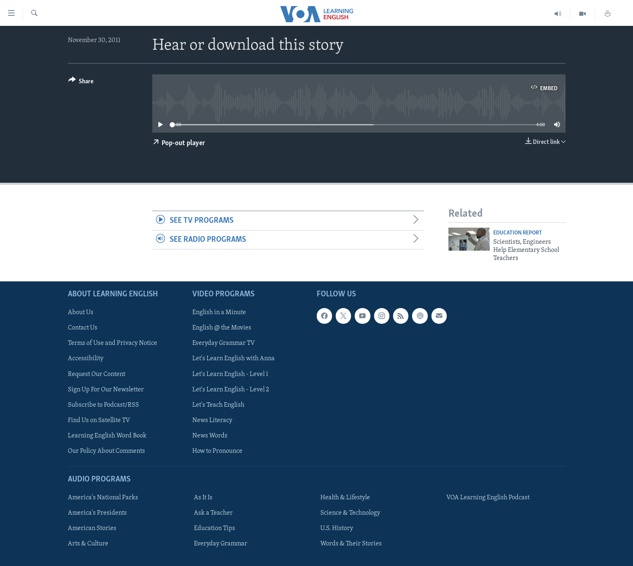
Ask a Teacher (213, 513)
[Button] (81, 82)
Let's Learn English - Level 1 (230, 374)
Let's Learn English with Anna (233, 358)
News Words (209, 435)
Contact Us (82, 328)
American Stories (92, 528)
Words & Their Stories (351, 544)
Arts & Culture (88, 544)
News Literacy (212, 420)
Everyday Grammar (220, 544)
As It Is (203, 497)
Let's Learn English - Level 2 (230, 389)
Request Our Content (96, 374)
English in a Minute (219, 312)
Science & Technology (350, 513)
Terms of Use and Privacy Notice (112, 343)
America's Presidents (97, 513)
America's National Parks (103, 497)
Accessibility (85, 358)
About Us (80, 312)
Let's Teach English (218, 404)
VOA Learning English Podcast (488, 497)
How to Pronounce (217, 451)
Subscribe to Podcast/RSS (103, 404)
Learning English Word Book (107, 435)
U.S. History (336, 528)
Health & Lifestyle (345, 497)
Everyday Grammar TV (223, 343)
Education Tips (214, 528)
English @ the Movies (221, 328)
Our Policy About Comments (106, 451)
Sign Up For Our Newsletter (106, 389)
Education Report (517, 233)
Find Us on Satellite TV (99, 420)
